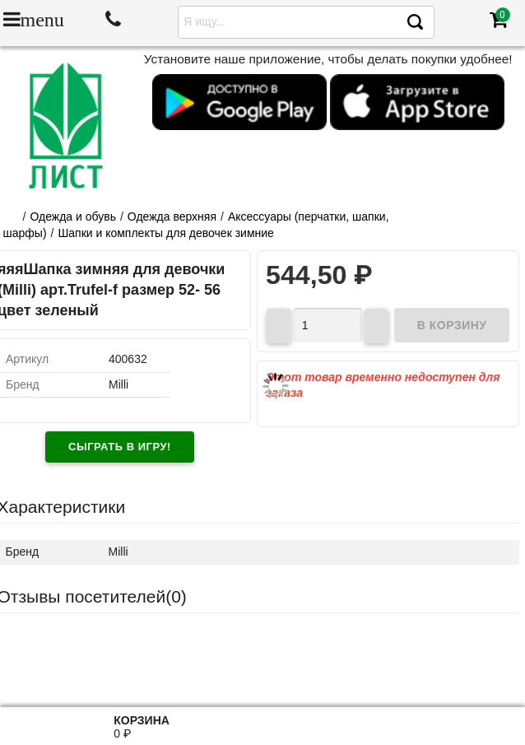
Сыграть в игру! (119, 446)
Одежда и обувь (73, 216)
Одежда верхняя (172, 216)
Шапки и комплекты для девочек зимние (165, 233)
